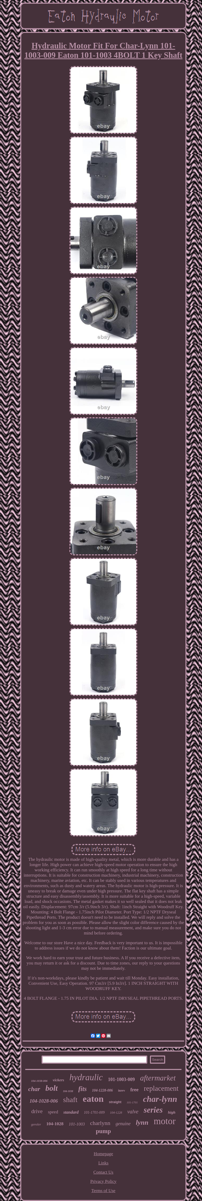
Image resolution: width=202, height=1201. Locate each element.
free (134, 1089)
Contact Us (103, 1172)
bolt (52, 1088)
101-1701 (132, 1102)
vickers (58, 1080)
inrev (121, 1090)
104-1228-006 (102, 1090)
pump (103, 1131)
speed (53, 1111)
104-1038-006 (39, 1080)
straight (115, 1102)
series (153, 1109)
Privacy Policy (103, 1181)
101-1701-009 (94, 1112)
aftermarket (157, 1078)
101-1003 (77, 1124)
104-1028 (54, 1123)
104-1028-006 (43, 1101)
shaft (70, 1100)
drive (37, 1111)
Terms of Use (103, 1190)
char (34, 1089)
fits (82, 1088)
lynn (142, 1122)
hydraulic (86, 1077)
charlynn (100, 1123)
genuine (122, 1123)
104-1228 (116, 1112)
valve (132, 1111)
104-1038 (68, 1091)
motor (165, 1121)
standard (71, 1112)
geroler (36, 1124)
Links (103, 1162)
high (171, 1112)
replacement (161, 1088)
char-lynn (160, 1099)
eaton (93, 1099)
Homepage (103, 1153)
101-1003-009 (121, 1079)
